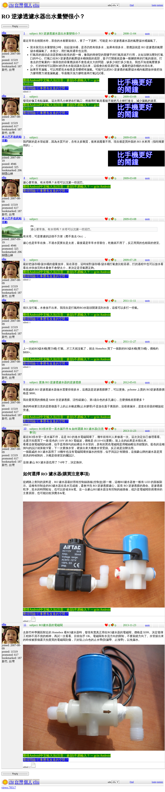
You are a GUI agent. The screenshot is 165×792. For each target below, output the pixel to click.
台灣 (19, 5)
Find (132, 5)
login (154, 5)
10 (25, 428)
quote (147, 33)
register (160, 5)
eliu (36, 5)
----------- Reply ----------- (15, 26)
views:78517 (8, 787)
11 (25, 624)
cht (11, 5)
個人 (28, 5)
